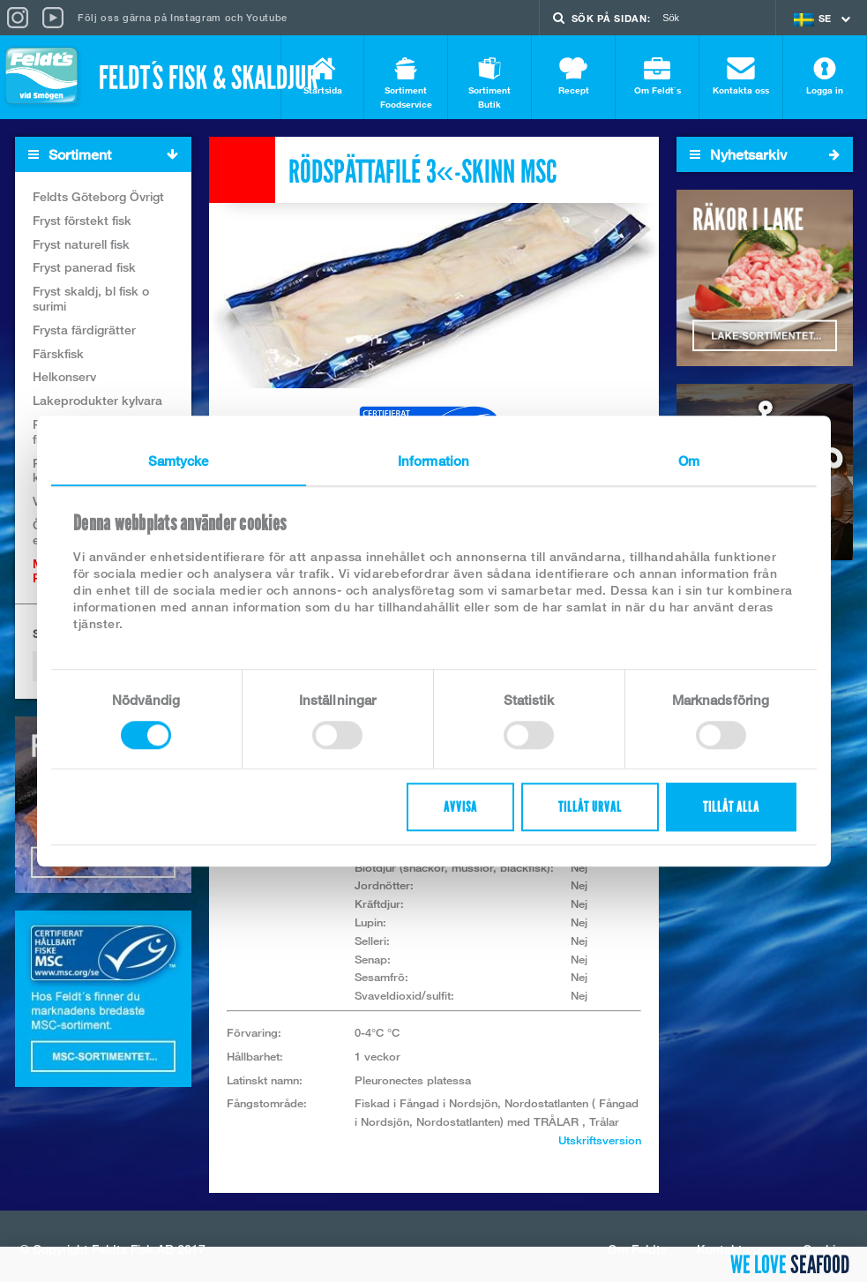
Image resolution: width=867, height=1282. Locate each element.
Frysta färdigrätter (84, 329)
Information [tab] (433, 461)
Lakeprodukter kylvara (97, 400)
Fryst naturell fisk (81, 243)
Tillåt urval (590, 806)
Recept (573, 76)
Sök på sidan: (611, 17)
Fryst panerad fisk (84, 266)
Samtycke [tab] (178, 461)
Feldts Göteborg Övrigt (98, 196)
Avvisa (460, 806)
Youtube (267, 17)
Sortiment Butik (489, 83)
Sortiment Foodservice (405, 83)
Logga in (824, 76)
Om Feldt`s (657, 76)
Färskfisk (58, 353)
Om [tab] (688, 461)
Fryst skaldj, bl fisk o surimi (91, 298)
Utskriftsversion (599, 1140)
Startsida (322, 76)
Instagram (195, 17)
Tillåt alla (731, 806)
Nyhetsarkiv (765, 154)
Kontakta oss (741, 76)
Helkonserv (64, 376)
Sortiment (109, 154)
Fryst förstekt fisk (82, 220)
